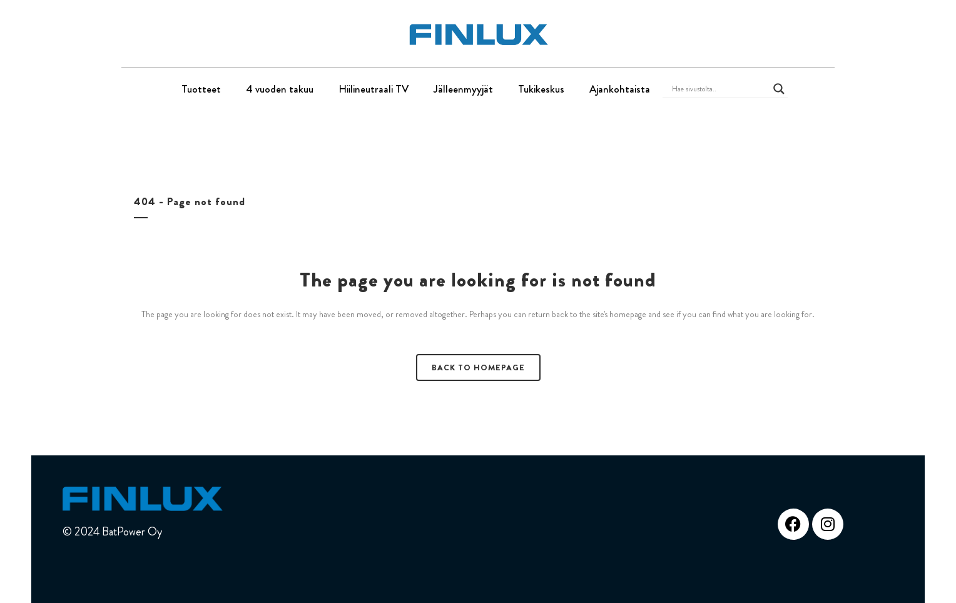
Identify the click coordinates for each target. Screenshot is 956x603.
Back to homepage (478, 367)
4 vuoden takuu (279, 88)
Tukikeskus (541, 88)
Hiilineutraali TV (373, 88)
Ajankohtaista (619, 88)
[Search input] (719, 89)
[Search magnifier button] (779, 89)
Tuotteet (201, 88)
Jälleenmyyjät (463, 88)
